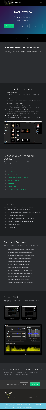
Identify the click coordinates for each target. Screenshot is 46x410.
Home (15, 393)
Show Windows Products (38, 395)
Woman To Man (12, 174)
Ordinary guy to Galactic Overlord (18, 177)
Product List (32, 393)
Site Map (31, 397)
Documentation (32, 395)
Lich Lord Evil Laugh (14, 180)
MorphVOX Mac (37, 26)
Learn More (29, 407)
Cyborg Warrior (12, 186)
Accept (38, 405)
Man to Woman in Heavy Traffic (17, 189)
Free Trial (24, 384)
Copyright (24, 397)
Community (16, 397)
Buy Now (9, 26)
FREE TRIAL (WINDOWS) (22, 26)
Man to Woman (12, 171)
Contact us (23, 394)
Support (16, 395)
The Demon (11, 183)
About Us (24, 399)
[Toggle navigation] (40, 3)
